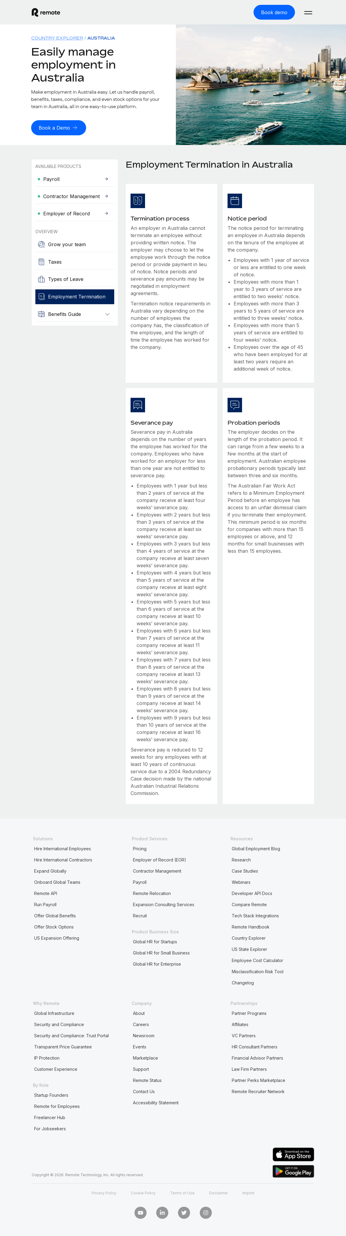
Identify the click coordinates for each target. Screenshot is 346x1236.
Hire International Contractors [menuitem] (63, 859)
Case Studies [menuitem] (245, 870)
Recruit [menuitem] (140, 915)
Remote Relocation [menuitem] (152, 892)
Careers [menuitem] (141, 1023)
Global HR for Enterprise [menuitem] (157, 963)
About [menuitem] (139, 1012)
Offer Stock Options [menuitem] (54, 926)
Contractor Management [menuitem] (157, 870)
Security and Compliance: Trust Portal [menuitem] (71, 1035)
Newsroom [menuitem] (143, 1035)
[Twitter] (184, 1212)
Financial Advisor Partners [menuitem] (257, 1057)
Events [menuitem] (139, 1046)
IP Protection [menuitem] (47, 1057)
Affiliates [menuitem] (240, 1023)
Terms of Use (182, 1192)
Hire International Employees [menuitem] (62, 848)
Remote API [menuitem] (45, 892)
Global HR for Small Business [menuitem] (161, 952)
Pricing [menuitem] (140, 848)
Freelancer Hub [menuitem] (49, 1116)
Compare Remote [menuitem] (249, 903)
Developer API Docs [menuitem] (252, 892)
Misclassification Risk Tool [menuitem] (257, 971)
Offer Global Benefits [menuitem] (55, 915)
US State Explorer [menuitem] (249, 948)
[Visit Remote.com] (46, 12)
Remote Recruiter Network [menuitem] (258, 1090)
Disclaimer (218, 1192)
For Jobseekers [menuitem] (50, 1128)
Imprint (248, 1192)
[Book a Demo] (58, 127)
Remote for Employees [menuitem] (57, 1105)
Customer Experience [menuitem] (55, 1068)
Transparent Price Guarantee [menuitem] (63, 1046)
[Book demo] (274, 12)
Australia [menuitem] (101, 37)
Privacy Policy (104, 1192)
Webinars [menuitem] (241, 881)
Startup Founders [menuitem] (51, 1094)
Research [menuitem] (241, 859)
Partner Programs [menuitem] (249, 1012)
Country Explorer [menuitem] (57, 37)
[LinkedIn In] (162, 1212)
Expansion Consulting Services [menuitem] (163, 903)
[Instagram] (206, 1212)
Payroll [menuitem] (140, 881)
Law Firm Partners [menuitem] (249, 1068)
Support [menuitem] (141, 1068)
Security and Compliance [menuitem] (59, 1023)
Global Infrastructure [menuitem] (54, 1012)
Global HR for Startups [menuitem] (155, 941)
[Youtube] (140, 1212)
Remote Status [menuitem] (147, 1079)
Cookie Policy (143, 1192)
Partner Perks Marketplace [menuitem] (258, 1079)
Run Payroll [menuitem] (45, 903)
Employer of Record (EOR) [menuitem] (159, 859)
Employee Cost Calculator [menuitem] (257, 959)
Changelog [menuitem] (243, 982)
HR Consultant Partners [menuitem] (254, 1046)
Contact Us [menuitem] (144, 1090)
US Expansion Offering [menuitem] (56, 937)
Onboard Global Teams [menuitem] (57, 881)
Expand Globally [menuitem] (50, 870)
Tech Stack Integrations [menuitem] (255, 915)
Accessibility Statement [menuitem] (156, 1102)
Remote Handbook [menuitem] (251, 926)
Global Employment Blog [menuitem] (256, 848)
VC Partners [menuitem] (244, 1035)
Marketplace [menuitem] (145, 1057)
